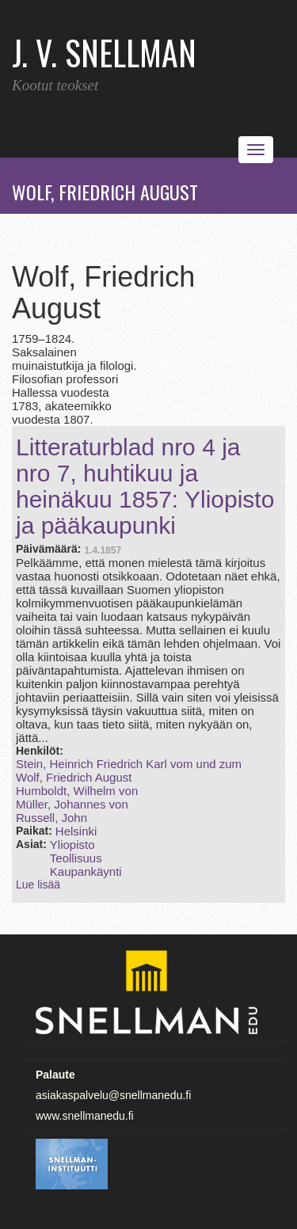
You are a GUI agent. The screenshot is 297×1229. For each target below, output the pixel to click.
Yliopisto (72, 844)
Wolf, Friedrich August (73, 777)
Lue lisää (38, 884)
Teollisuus (76, 858)
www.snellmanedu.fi (85, 1115)
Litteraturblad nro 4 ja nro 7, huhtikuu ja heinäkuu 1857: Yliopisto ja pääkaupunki (145, 486)
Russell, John (51, 817)
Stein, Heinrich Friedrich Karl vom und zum (129, 764)
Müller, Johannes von (72, 804)
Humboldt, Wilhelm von (77, 790)
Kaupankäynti (86, 871)
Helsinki (76, 831)
